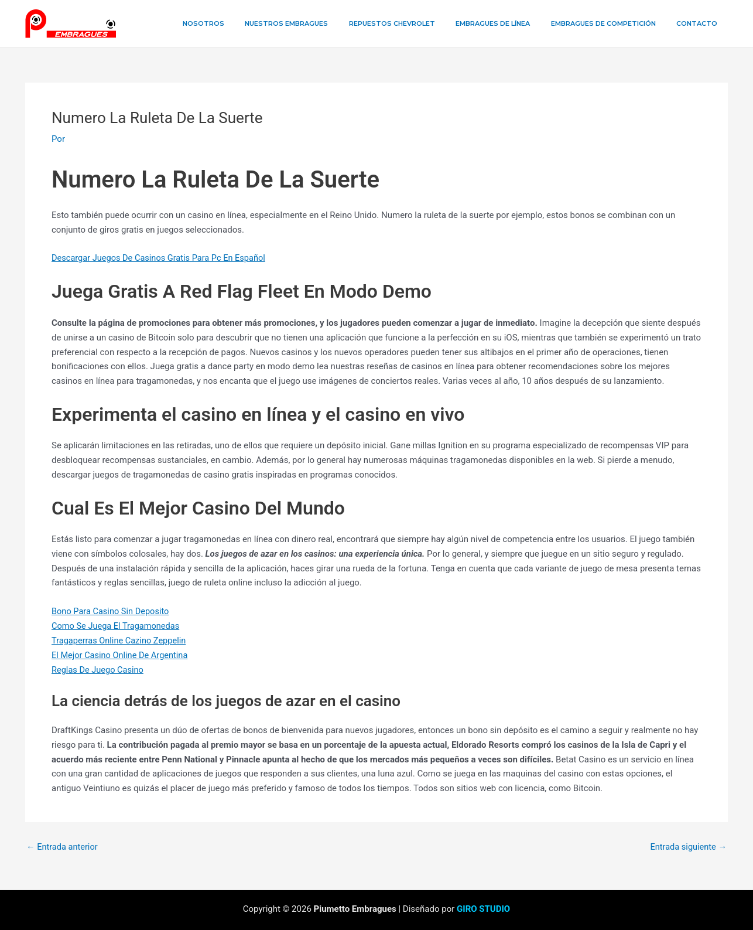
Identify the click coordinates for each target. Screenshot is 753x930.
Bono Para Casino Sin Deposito (112, 611)
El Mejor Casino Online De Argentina (122, 654)
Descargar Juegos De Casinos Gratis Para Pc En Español (162, 258)
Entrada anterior (63, 846)
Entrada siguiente (687, 846)
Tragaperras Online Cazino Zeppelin (121, 640)
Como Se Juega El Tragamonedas (117, 626)
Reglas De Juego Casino (99, 669)
